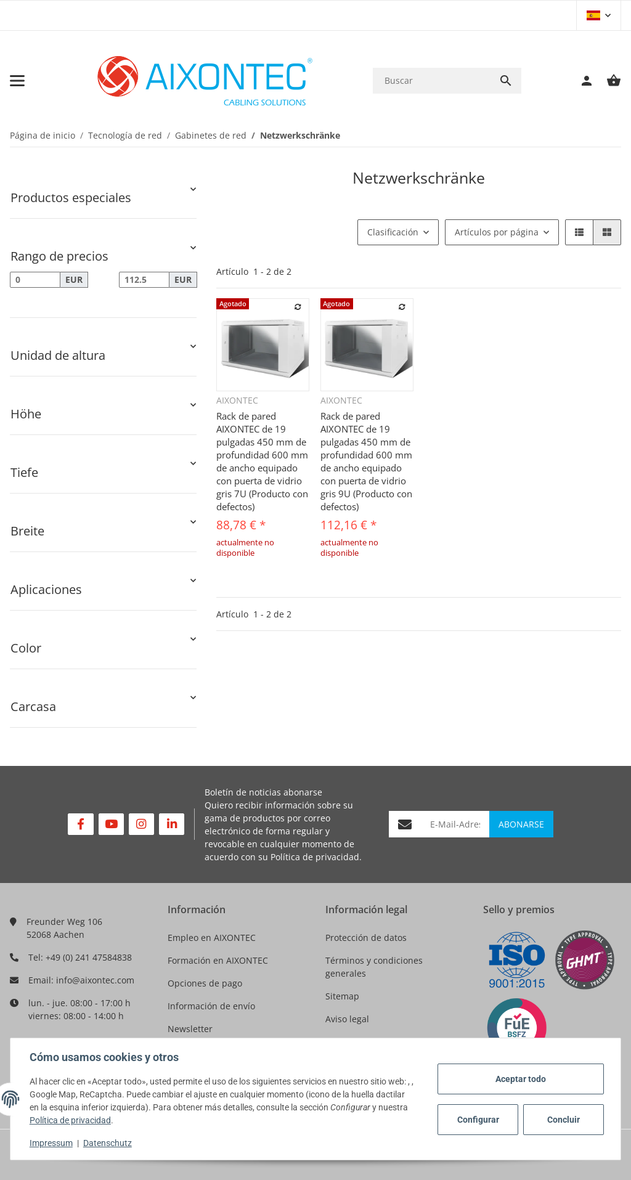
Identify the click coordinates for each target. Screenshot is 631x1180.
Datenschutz (108, 1143)
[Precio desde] (35, 280)
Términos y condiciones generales (374, 966)
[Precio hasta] (144, 280)
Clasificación (392, 232)
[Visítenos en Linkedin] (171, 824)
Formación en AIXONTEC (218, 960)
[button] (598, 15)
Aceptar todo (520, 1079)
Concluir (563, 1120)
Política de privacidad (315, 857)
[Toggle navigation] (17, 80)
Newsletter (190, 1029)
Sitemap (342, 996)
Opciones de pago (205, 983)
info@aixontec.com (95, 980)
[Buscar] (432, 80)
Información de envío (211, 1006)
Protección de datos (366, 937)
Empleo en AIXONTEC (212, 937)
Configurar (478, 1120)
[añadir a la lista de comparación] (298, 307)
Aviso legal (347, 1019)
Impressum (51, 1143)
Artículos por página (497, 232)
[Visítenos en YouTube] (111, 824)
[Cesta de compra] (607, 80)
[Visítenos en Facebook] (80, 824)
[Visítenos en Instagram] (141, 824)
